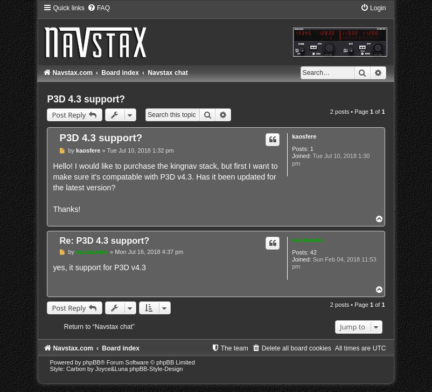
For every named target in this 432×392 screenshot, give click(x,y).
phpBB (92, 362)
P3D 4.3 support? (86, 99)
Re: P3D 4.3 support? (104, 240)
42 (313, 252)
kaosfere (304, 136)
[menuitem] (98, 8)
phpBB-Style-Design (156, 369)
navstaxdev (308, 240)
